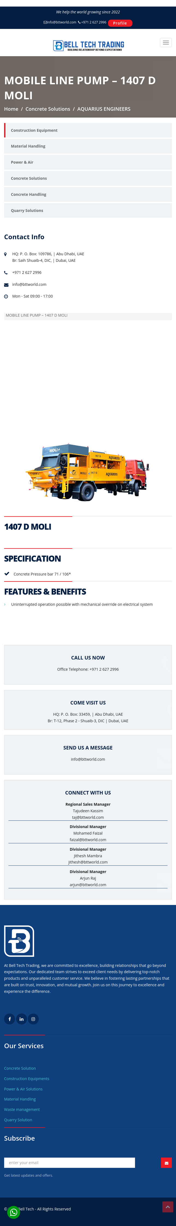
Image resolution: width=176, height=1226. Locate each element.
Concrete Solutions (29, 178)
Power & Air (22, 162)
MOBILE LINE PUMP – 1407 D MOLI (36, 315)
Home (11, 109)
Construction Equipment (34, 130)
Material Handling (28, 146)
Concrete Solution (20, 1068)
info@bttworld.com (60, 22)
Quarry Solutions (27, 210)
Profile (120, 23)
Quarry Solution (18, 1119)
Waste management (22, 1109)
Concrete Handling (28, 194)
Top (167, 1206)
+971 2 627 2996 (92, 22)
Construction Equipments (26, 1078)
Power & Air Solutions (23, 1089)
